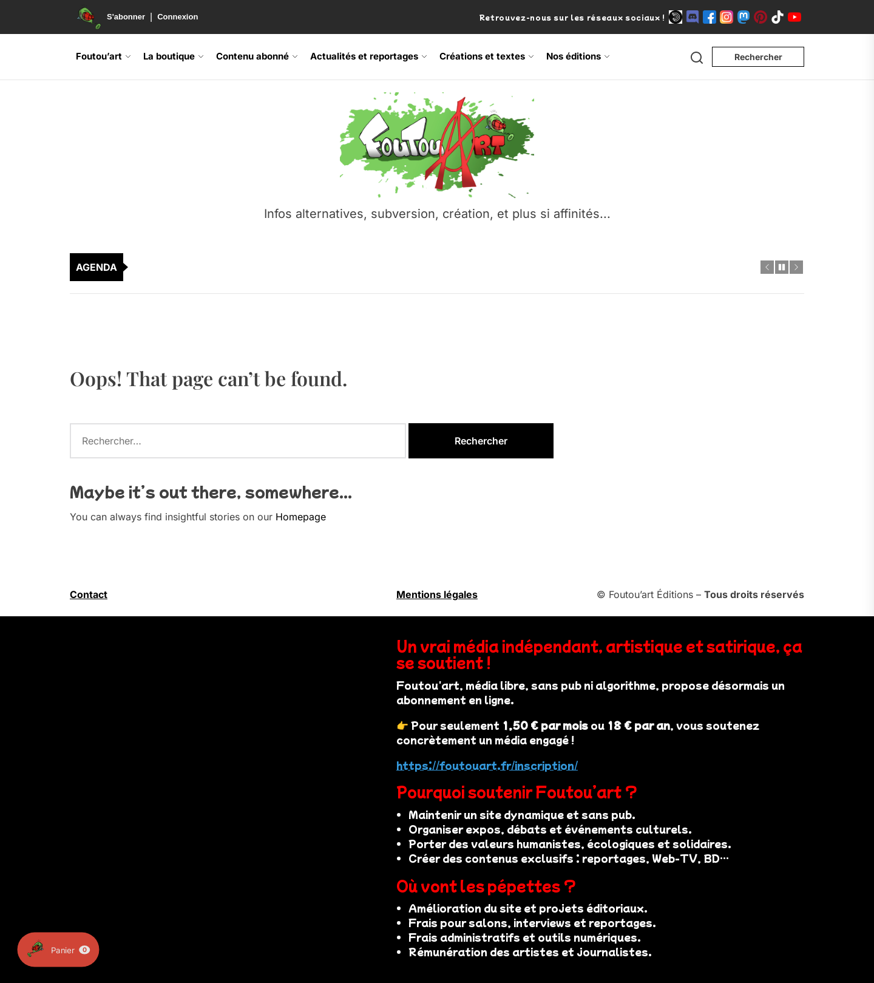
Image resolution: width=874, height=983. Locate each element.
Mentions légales (437, 594)
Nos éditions (578, 56)
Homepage (301, 517)
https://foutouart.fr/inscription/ (487, 765)
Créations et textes (486, 56)
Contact (88, 594)
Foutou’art (103, 56)
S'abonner (126, 16)
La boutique (173, 56)
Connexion (177, 16)
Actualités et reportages (368, 56)
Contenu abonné (257, 56)
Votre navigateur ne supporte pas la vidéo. (214, 705)
